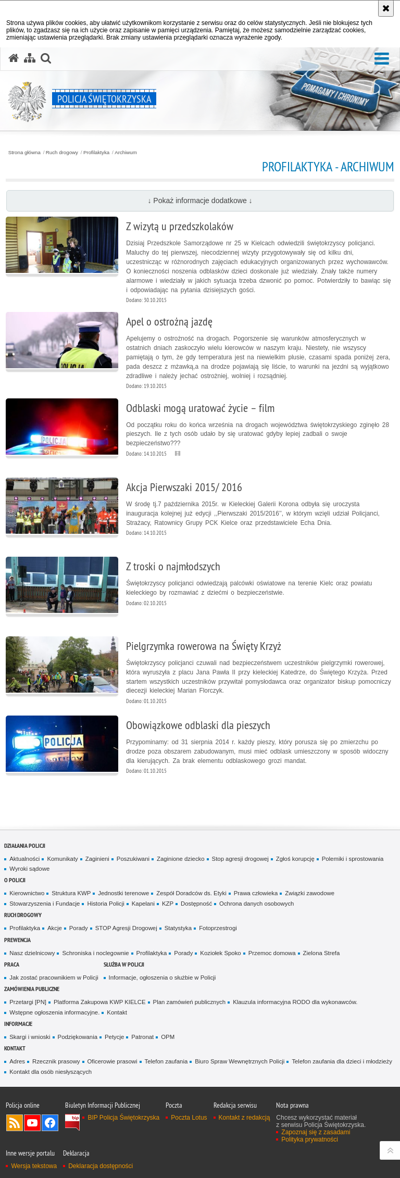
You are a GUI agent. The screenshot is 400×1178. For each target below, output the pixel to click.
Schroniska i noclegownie (95, 953)
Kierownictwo (26, 893)
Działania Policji (24, 845)
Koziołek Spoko (220, 953)
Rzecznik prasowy (56, 1061)
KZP (167, 903)
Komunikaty (62, 859)
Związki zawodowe (309, 893)
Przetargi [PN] (27, 1002)
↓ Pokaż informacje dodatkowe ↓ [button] (199, 200)
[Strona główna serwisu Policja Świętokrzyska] (13, 58)
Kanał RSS (14, 1122)
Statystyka (178, 928)
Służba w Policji (124, 964)
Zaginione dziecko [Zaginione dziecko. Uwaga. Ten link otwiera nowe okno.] (181, 859)
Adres (17, 1061)
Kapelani (143, 903)
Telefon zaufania (166, 1061)
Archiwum (126, 152)
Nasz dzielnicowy (32, 953)
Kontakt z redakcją (244, 1117)
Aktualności (24, 859)
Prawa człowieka (256, 893)
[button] (381, 59)
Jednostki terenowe (123, 893)
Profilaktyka (96, 152)
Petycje (114, 1037)
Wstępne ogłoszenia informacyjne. (54, 1012)
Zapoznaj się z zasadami (315, 1132)
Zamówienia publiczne (31, 989)
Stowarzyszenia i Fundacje (44, 903)
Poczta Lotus (189, 1117)
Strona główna (24, 152)
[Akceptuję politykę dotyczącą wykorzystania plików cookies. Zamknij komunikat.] (386, 8)
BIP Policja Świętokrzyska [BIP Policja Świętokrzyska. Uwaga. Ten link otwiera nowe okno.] (123, 1117)
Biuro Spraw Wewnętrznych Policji (239, 1061)
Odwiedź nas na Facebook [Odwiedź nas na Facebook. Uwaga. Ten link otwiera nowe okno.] (50, 1122)
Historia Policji (105, 903)
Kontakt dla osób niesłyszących (50, 1072)
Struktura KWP (71, 893)
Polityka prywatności (309, 1139)
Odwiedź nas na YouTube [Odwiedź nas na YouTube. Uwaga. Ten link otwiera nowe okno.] (32, 1122)
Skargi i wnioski (29, 1037)
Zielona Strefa (321, 953)
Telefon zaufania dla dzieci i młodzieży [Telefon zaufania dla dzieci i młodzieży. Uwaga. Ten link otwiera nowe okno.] (342, 1061)
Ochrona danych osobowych (256, 903)
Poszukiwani (133, 859)
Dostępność (196, 903)
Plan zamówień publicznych (189, 1002)
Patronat (142, 1037)
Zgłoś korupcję (295, 859)
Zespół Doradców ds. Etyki (191, 893)
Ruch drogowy (62, 152)
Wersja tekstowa (34, 1166)
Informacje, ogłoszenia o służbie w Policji (162, 977)
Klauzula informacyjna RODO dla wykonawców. (295, 1002)
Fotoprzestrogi (218, 928)
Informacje (18, 1023)
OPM (167, 1037)
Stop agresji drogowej (240, 859)
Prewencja (17, 940)
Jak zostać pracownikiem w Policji (53, 977)
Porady (78, 928)
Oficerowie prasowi (113, 1061)
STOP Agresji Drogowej (126, 928)
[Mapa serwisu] (29, 58)
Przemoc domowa (272, 953)
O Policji (15, 880)
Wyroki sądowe (29, 869)
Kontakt (117, 1012)
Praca (11, 964)
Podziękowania (77, 1037)
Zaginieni (97, 859)
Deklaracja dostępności (100, 1166)
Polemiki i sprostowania (353, 859)
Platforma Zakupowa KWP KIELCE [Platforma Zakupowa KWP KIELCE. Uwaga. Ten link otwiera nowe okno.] (100, 1002)
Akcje (54, 928)
